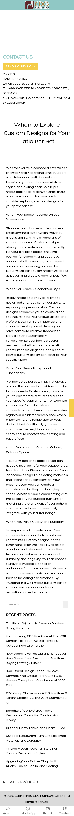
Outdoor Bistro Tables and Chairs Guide (35, 728)
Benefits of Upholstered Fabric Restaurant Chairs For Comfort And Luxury (32, 715)
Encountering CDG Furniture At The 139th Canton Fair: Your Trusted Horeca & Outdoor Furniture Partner (36, 641)
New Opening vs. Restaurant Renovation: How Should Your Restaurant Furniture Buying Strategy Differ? (37, 658)
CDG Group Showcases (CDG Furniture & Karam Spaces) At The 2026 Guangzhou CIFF (36, 698)
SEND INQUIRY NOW (20, 66)
